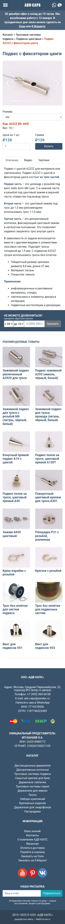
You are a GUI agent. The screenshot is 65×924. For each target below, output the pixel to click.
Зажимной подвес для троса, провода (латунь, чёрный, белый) (48, 414)
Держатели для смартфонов (32, 807)
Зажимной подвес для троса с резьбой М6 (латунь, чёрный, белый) (16, 416)
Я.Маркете (38, 26)
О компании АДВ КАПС (32, 839)
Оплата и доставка (32, 848)
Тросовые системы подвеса (32, 774)
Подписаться (51, 893)
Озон (22, 26)
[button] (7, 83)
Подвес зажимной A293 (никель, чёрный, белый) (48, 374)
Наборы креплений (32, 799)
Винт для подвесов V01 (13, 646)
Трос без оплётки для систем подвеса (15, 609)
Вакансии (32, 843)
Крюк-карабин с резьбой (14, 572)
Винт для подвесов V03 (45, 646)
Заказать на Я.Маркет (32, 860)
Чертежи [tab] (43, 160)
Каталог (8, 34)
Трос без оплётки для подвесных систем (47, 609)
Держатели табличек (32, 782)
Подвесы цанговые (28, 39)
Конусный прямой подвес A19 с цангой (16, 458)
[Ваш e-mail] (22, 893)
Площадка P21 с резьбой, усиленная (47, 535)
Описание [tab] (12, 160)
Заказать (53, 323)
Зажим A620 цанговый (12, 534)
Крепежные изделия (32, 803)
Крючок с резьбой (48, 570)
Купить (48, 146)
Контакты (32, 835)
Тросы (32, 794)
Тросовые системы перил (32, 786)
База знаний (32, 831)
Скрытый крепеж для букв (32, 778)
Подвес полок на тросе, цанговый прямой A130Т (47, 458)
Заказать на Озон (32, 856)
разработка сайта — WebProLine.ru (32, 919)
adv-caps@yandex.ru (37, 698)
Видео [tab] (28, 160)
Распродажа (32, 811)
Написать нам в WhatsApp (32, 702)
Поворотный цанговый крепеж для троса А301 (48, 497)
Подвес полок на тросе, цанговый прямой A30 (15, 497)
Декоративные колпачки (32, 769)
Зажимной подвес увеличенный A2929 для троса (16, 374)
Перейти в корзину (32, 852)
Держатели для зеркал (32, 790)
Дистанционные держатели (32, 765)
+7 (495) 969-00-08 (39, 694)
